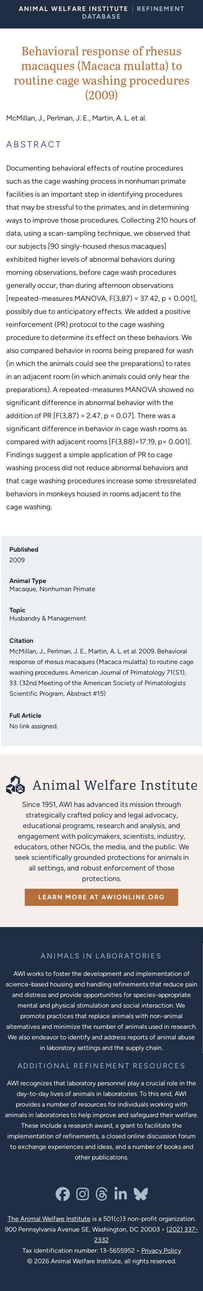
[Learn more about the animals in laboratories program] (101, 956)
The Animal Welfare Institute (49, 1219)
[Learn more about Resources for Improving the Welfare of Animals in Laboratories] (101, 1066)
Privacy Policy (161, 1250)
